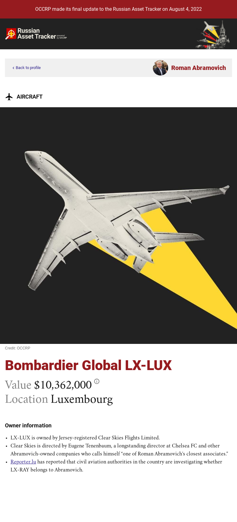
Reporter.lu (23, 462)
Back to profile (26, 68)
